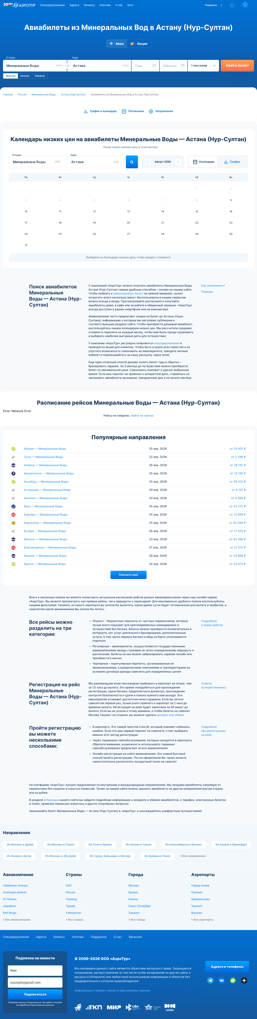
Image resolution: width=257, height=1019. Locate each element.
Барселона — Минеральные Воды (47, 523)
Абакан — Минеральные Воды (45, 448)
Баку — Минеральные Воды (43, 506)
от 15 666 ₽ (238, 514)
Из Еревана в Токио (157, 856)
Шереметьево (200, 899)
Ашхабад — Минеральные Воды (46, 481)
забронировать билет (128, 293)
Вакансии (135, 937)
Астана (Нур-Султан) (73, 94)
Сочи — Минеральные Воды (43, 457)
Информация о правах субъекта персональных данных (112, 990)
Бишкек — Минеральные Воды (45, 555)
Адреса (74, 5)
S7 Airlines (9, 899)
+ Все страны (74, 919)
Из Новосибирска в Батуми (183, 844)
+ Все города (136, 919)
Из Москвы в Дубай (20, 844)
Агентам (105, 5)
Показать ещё (128, 574)
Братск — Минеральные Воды (45, 564)
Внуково (196, 913)
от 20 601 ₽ (238, 448)
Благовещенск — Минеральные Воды (50, 547)
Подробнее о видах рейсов (211, 623)
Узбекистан (73, 913)
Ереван (133, 892)
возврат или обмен (170, 715)
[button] (214, 5)
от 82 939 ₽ (237, 522)
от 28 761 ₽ (238, 465)
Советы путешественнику (213, 685)
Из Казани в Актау (19, 856)
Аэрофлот (9, 906)
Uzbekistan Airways (15, 885)
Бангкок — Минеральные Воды (45, 539)
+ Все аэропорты (202, 919)
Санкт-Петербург (139, 906)
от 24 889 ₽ (237, 555)
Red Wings (9, 913)
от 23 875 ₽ (237, 564)
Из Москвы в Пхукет (61, 844)
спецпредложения (166, 343)
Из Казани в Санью (138, 844)
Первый (40, 76)
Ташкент (134, 913)
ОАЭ (68, 885)
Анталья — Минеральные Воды (45, 498)
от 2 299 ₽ (238, 456)
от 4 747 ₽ (239, 489)
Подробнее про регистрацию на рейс (213, 730)
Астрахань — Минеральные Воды (47, 490)
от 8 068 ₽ (238, 498)
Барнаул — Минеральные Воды (45, 514)
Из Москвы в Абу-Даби (60, 856)
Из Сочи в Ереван (100, 844)
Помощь (207, 291)
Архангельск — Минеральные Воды (49, 473)
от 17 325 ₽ (238, 531)
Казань (133, 899)
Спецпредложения (52, 5)
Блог (130, 5)
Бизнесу (89, 5)
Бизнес (25, 76)
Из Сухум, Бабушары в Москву (110, 856)
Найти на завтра (142, 415)
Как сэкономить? (213, 285)
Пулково (197, 892)
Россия (22, 94)
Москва (133, 885)
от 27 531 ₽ (238, 547)
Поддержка (99, 937)
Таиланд (71, 899)
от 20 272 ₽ (237, 506)
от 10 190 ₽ (238, 473)
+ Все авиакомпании (16, 919)
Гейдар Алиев (200, 885)
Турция (70, 906)
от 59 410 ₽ (238, 481)
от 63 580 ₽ (237, 539)
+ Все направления (192, 856)
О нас (119, 5)
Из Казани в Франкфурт (231, 844)
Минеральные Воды (44, 94)
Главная (8, 94)
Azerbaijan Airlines (15, 892)
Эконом (10, 76)
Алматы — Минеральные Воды (45, 465)
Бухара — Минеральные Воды (45, 531)
